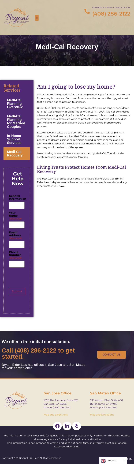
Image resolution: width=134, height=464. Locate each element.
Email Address (15, 235)
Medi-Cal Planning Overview (15, 103)
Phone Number (15, 255)
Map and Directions (56, 414)
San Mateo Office (105, 393)
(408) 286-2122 (111, 13)
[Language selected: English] (113, 460)
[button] (37, 18)
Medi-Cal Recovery (15, 153)
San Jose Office (57, 393)
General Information (17, 197)
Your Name (15, 216)
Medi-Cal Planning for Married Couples (16, 121)
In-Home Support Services (14, 139)
